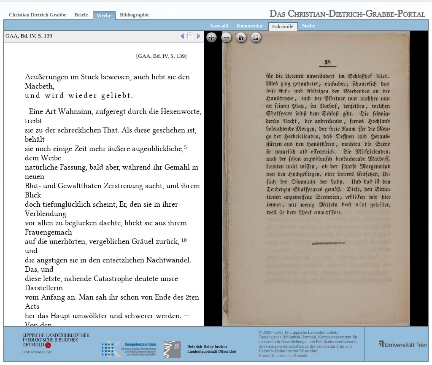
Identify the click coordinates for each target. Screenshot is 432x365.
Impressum (281, 355)
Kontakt (300, 355)
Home (264, 355)
